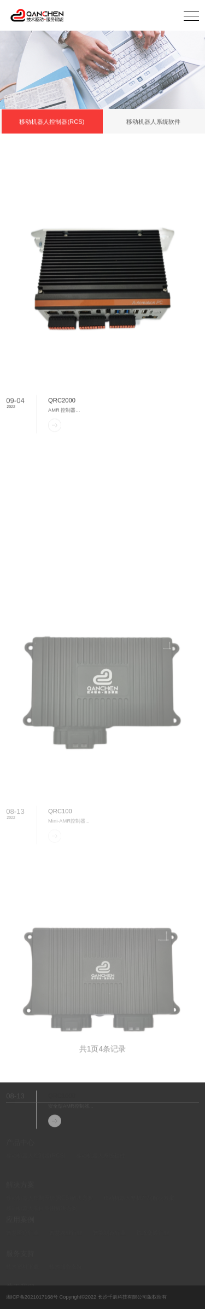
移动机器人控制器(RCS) (51, 122)
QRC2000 (61, 406)
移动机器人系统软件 (153, 122)
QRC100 (60, 859)
